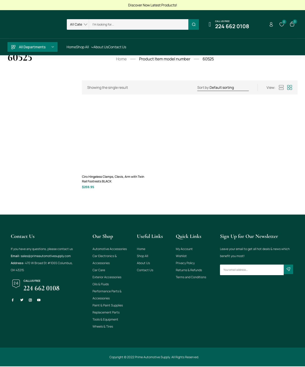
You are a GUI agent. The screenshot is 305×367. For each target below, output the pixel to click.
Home (121, 58)
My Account (184, 249)
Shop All (142, 256)
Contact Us (145, 271)
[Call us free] (210, 24)
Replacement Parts (106, 313)
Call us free (222, 21)
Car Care (99, 271)
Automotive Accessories (110, 249)
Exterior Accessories (107, 278)
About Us (143, 263)
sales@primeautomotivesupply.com (46, 256)
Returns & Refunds (189, 271)
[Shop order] (229, 87)
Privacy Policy (185, 263)
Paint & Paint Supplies (108, 306)
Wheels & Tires (103, 327)
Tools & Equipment (105, 320)
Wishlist (181, 256)
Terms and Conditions (191, 278)
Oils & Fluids (101, 285)
